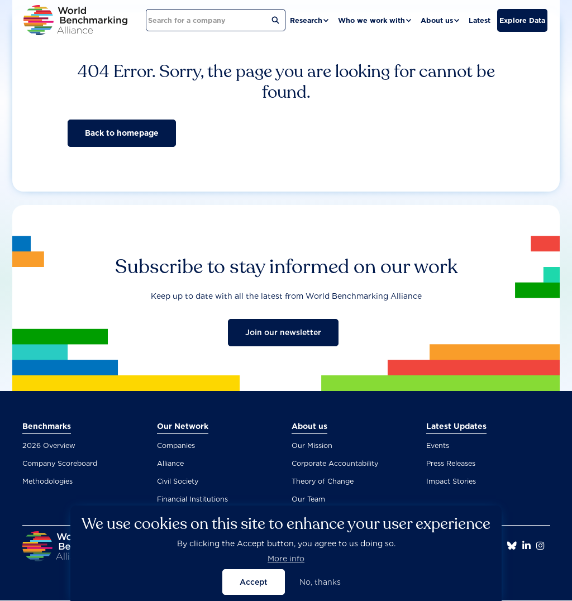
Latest (479, 20)
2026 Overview (48, 445)
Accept (254, 587)
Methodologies (47, 481)
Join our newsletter (283, 332)
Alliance (170, 463)
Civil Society (177, 481)
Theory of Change (323, 481)
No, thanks (320, 587)
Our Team (308, 499)
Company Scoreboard (59, 463)
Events (437, 445)
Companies (176, 445)
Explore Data (522, 20)
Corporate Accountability (335, 463)
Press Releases (450, 463)
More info (286, 564)
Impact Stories (451, 481)
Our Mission (312, 445)
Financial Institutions (192, 499)
